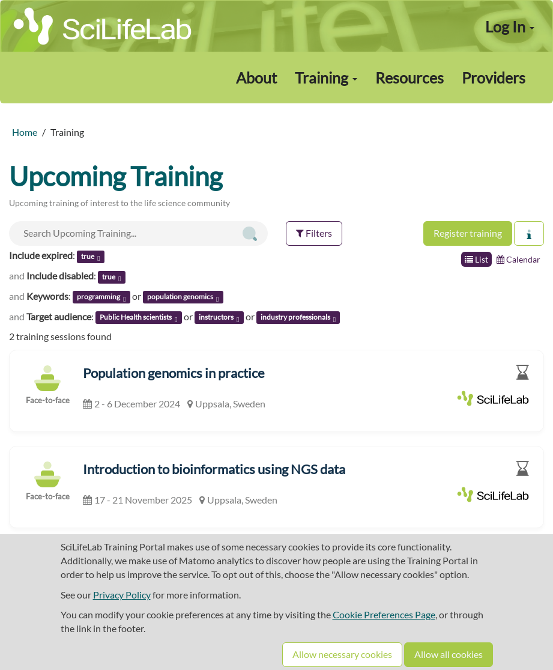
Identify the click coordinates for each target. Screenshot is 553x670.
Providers (493, 78)
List (476, 259)
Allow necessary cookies (342, 654)
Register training (468, 233)
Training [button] (326, 78)
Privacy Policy (122, 594)
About (256, 78)
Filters (314, 233)
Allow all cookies (448, 654)
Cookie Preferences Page (384, 614)
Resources (409, 78)
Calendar (518, 259)
